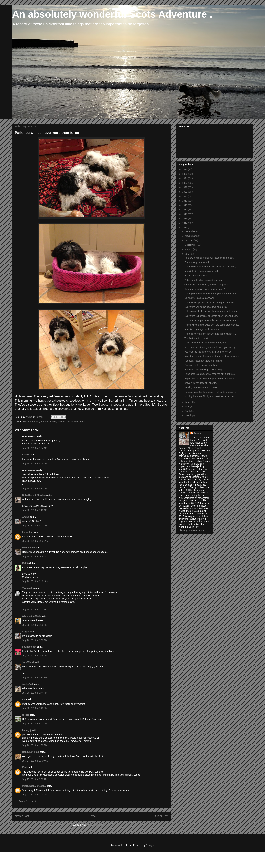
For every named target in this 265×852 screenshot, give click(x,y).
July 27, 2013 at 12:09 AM (35, 760)
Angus (25, 517)
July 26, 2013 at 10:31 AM (35, 541)
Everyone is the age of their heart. (201, 365)
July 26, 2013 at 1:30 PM (34, 640)
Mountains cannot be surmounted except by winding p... (212, 356)
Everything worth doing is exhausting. (203, 369)
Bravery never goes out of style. (200, 383)
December (190, 231)
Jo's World (28, 662)
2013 (185, 227)
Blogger (150, 845)
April (187, 411)
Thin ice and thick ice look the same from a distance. (211, 311)
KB (23, 699)
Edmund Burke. (48, 421)
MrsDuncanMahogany (34, 786)
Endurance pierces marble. (198, 262)
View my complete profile (191, 530)
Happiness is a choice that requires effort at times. (209, 374)
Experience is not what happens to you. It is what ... (210, 378)
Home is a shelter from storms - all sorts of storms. (210, 392)
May (187, 406)
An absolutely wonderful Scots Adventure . (112, 14)
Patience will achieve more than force (203, 280)
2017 (185, 209)
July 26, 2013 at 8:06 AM (34, 463)
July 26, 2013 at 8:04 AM (34, 448)
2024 (185, 178)
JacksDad (27, 684)
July (187, 254)
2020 (185, 196)
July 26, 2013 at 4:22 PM (34, 723)
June (188, 402)
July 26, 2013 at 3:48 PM (34, 708)
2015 (185, 218)
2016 (185, 214)
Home (92, 816)
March (188, 415)
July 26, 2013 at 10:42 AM (35, 556)
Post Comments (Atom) (98, 824)
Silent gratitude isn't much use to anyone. (205, 342)
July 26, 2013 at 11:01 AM (35, 581)
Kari (24, 767)
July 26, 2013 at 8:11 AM (34, 488)
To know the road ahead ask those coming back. (209, 257)
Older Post (161, 816)
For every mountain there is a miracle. (203, 360)
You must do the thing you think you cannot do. (208, 351)
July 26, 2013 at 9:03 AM (34, 525)
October (189, 240)
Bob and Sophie (31, 421)
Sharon (26, 454)
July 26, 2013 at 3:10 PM (34, 677)
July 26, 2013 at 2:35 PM (34, 655)
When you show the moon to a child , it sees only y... (211, 266)
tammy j (26, 730)
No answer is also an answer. (199, 298)
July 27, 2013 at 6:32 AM (34, 779)
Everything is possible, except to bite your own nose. (211, 316)
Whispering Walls (31, 616)
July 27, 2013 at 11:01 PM (35, 794)
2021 (185, 191)
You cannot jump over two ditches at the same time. (210, 320)
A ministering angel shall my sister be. (203, 329)
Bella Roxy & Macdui (33, 495)
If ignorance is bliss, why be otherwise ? (204, 289)
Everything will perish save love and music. (206, 307)
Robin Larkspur (30, 752)
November (190, 236)
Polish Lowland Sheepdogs (71, 421)
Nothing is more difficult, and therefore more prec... (210, 396)
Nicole (25, 715)
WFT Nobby (28, 547)
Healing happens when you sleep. (201, 387)
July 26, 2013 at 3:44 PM (34, 692)
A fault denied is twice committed (201, 271)
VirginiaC (27, 588)
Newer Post (22, 816)
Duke (25, 563)
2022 (185, 187)
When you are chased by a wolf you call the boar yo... (211, 293)
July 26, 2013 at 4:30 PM (34, 745)
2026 (185, 169)
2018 (185, 205)
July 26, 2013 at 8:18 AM (34, 510)
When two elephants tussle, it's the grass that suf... (210, 302)
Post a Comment (27, 801)
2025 (185, 174)
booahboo (27, 532)
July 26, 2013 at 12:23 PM (35, 609)
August (189, 249)
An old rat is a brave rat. (196, 275)
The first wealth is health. (197, 338)
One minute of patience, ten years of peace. (206, 284)
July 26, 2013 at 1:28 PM (34, 625)
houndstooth (29, 647)
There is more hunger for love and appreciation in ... (210, 334)
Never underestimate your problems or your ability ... (211, 347)
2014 (185, 223)
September (191, 245)
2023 (185, 183)
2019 (185, 200)
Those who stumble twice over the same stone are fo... (212, 324)
